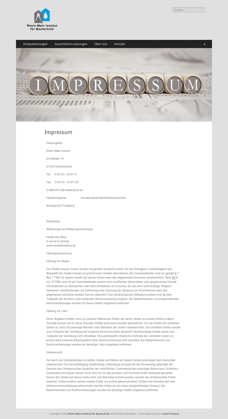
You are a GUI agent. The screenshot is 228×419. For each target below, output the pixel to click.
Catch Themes (170, 413)
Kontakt (119, 44)
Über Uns (100, 44)
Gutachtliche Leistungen (71, 44)
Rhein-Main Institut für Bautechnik (89, 413)
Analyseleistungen (35, 44)
